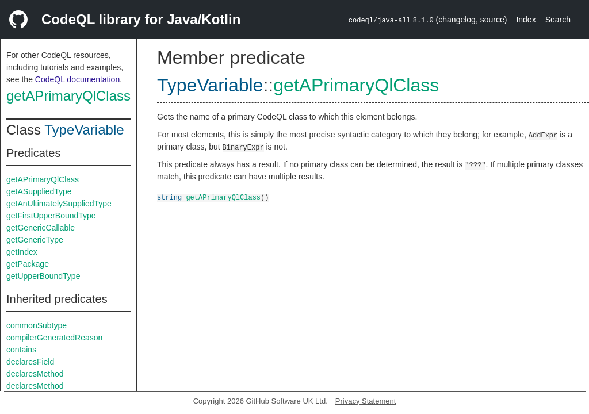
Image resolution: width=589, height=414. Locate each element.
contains (21, 349)
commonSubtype (36, 325)
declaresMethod (35, 373)
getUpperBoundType (43, 276)
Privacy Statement (365, 401)
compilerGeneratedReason (54, 337)
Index (526, 19)
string (169, 197)
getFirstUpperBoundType (51, 215)
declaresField (30, 361)
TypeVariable (84, 129)
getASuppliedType (39, 191)
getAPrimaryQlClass (68, 95)
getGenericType (34, 239)
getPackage (27, 264)
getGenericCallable (40, 227)
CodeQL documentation (77, 79)
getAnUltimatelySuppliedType (59, 203)
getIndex (21, 251)
